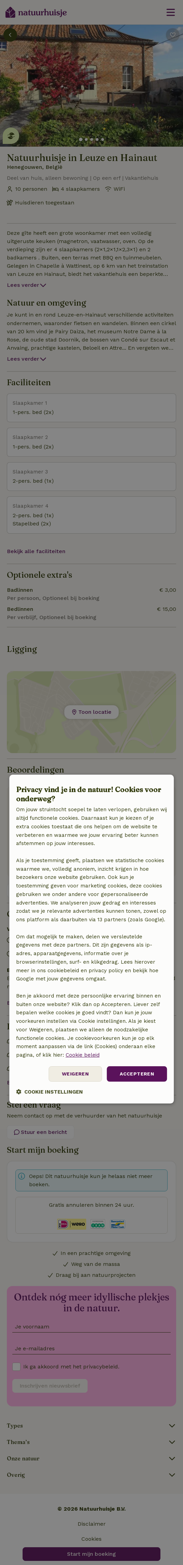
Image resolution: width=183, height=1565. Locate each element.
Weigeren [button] (75, 1073)
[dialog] (91, 939)
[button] (49, 1091)
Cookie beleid (83, 1055)
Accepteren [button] (137, 1073)
